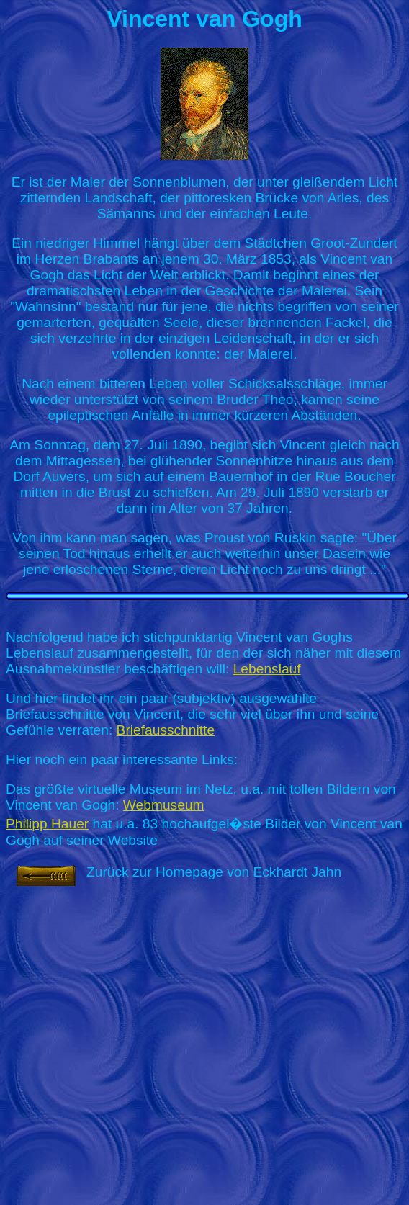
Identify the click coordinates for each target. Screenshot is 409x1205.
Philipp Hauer (47, 823)
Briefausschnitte (166, 730)
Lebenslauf (267, 668)
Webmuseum (163, 804)
